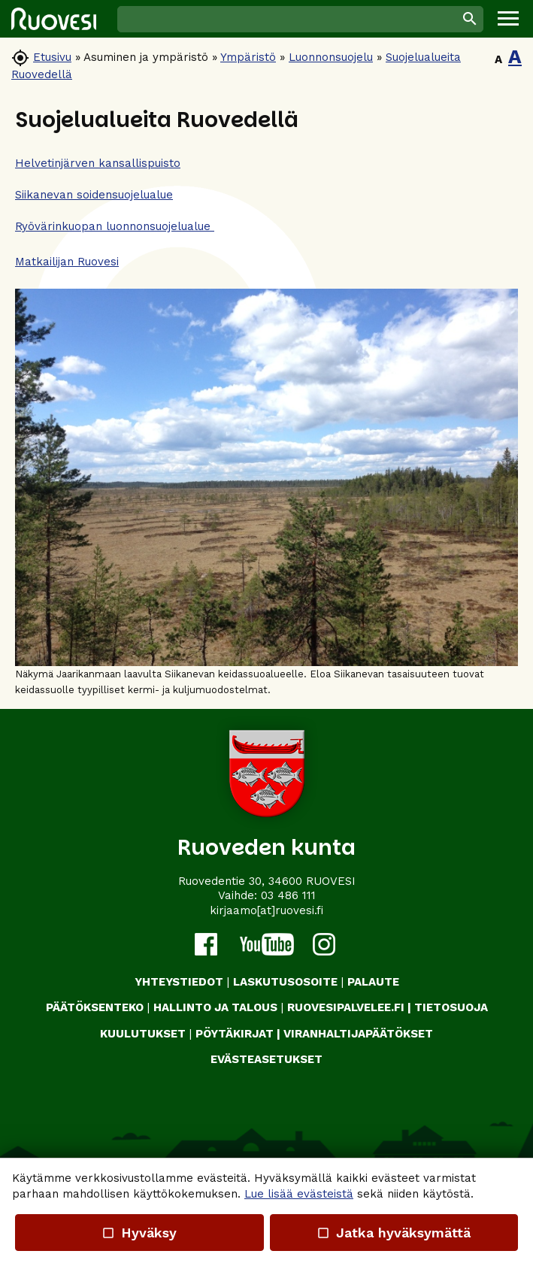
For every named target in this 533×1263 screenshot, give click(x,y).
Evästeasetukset (266, 1059)
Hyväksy (139, 1232)
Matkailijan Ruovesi (67, 261)
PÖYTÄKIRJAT (234, 1033)
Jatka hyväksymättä (393, 1232)
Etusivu (52, 57)
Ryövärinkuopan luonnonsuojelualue (114, 226)
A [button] (498, 59)
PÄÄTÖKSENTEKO (95, 1007)
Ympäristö (248, 57)
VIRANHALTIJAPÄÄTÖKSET (358, 1033)
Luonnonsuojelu (331, 57)
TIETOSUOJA (451, 1007)
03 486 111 (288, 895)
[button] (508, 19)
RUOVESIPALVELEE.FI (345, 1007)
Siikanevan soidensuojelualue (94, 194)
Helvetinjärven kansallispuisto (97, 163)
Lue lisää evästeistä (298, 1194)
